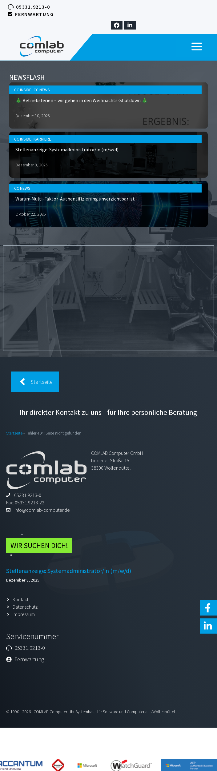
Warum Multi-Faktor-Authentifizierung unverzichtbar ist (86, 186)
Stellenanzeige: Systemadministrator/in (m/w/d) (80, 151)
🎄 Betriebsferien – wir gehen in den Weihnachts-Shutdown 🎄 (90, 117)
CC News (62, 110)
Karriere (63, 144)
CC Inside (49, 110)
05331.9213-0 (33, 7)
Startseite (14, 433)
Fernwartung (34, 14)
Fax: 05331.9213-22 (25, 502)
